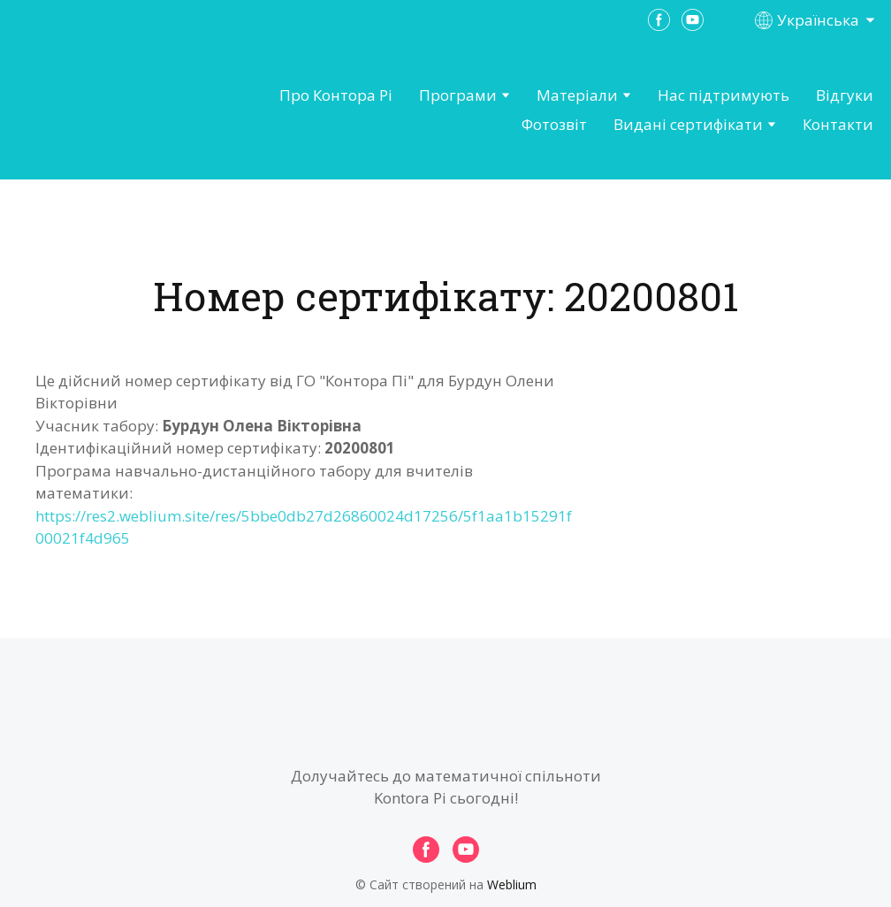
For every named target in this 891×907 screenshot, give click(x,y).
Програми (458, 95)
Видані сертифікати (688, 124)
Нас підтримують (723, 95)
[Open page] (111, 110)
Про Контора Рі (335, 95)
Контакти (838, 124)
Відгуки (844, 95)
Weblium (512, 884)
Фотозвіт (554, 124)
